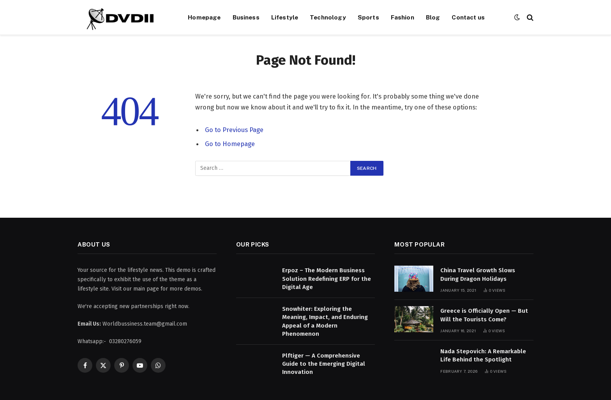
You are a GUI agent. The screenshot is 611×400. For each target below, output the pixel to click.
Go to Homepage (230, 144)
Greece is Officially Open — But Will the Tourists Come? (484, 314)
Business (246, 17)
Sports (368, 17)
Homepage (204, 17)
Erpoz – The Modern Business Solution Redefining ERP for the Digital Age (326, 279)
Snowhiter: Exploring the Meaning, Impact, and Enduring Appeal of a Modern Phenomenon (325, 321)
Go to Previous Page (234, 130)
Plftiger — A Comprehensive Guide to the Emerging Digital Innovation (323, 364)
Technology (328, 17)
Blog (433, 17)
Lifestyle (284, 17)
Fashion (402, 17)
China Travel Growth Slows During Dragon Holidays (477, 274)
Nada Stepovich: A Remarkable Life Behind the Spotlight (483, 355)
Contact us (468, 17)
